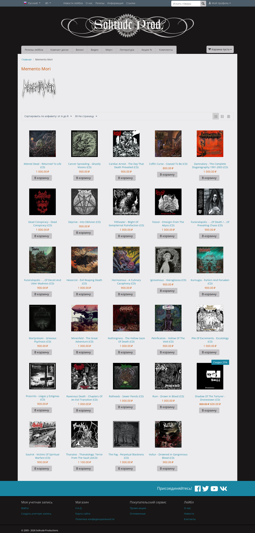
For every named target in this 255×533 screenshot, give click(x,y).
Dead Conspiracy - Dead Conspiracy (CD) (42, 223)
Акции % (146, 49)
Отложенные (138, 513)
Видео (94, 49)
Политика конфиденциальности (94, 519)
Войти (25, 508)
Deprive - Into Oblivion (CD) (84, 222)
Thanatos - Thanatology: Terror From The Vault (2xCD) (84, 456)
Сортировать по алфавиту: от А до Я (48, 116)
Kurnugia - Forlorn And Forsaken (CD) (210, 281)
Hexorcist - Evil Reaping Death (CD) (84, 281)
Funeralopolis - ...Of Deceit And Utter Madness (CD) (42, 281)
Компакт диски (59, 49)
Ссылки (130, 3)
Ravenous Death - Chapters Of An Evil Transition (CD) (84, 398)
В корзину (41, 178)
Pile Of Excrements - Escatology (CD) (210, 339)
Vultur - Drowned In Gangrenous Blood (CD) (168, 456)
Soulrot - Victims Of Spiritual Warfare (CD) (42, 456)
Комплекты (166, 49)
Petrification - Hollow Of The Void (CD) (168, 339)
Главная (27, 59)
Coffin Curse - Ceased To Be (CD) (168, 163)
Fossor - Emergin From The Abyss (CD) (168, 223)
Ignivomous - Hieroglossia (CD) (168, 280)
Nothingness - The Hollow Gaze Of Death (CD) (126, 339)
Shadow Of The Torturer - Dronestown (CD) (210, 398)
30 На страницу (86, 116)
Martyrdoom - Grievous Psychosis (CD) (42, 339)
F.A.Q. (78, 508)
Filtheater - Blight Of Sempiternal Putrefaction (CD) (126, 223)
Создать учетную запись (36, 513)
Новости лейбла (73, 3)
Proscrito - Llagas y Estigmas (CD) (42, 397)
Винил (80, 49)
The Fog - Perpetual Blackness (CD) (126, 456)
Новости (189, 513)
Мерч (109, 49)
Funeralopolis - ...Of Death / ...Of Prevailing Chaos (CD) (210, 223)
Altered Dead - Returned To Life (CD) (42, 165)
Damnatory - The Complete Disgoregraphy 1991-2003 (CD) (210, 165)
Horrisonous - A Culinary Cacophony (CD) (126, 281)
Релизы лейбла (34, 49)
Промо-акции (138, 508)
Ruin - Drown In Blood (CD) (168, 396)
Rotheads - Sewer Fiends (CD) (126, 396)
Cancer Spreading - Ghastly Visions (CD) (84, 165)
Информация (115, 3)
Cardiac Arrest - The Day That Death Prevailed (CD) (126, 165)
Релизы (99, 3)
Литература (127, 49)
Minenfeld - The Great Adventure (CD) (84, 339)
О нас (89, 3)
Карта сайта (82, 513)
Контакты (190, 519)
